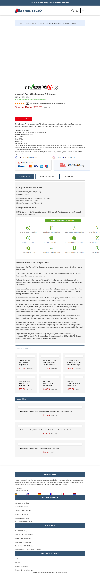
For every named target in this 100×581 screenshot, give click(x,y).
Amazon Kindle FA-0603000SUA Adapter (28, 550)
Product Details (24, 176)
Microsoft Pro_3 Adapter (22, 503)
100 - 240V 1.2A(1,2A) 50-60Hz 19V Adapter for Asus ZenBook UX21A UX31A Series (50, 383)
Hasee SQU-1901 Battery (23, 538)
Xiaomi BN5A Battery (21, 514)
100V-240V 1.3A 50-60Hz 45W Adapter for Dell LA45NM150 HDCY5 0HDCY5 (49, 363)
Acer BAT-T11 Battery (21, 507)
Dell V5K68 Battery (21, 531)
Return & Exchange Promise (24, 570)
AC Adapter (30, 23)
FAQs (16, 559)
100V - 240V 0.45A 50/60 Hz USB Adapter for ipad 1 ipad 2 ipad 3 (25, 383)
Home (20, 23)
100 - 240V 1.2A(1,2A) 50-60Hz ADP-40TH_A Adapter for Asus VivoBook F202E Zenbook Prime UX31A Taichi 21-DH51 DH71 (73, 383)
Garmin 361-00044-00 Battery (24, 546)
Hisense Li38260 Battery (22, 518)
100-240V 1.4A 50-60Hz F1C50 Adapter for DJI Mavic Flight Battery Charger (74, 363)
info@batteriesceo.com (22, 490)
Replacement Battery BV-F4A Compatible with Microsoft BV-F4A (40, 448)
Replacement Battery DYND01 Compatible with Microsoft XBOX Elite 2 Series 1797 (46, 411)
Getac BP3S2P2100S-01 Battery (25, 522)
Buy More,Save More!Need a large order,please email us (45, 103)
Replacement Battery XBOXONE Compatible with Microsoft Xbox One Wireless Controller (48, 430)
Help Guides (68, 176)
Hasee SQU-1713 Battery (23, 542)
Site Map (17, 562)
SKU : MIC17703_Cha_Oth (23, 97)
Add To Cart (23, 119)
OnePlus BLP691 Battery (23, 510)
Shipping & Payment (47, 176)
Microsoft (40, 23)
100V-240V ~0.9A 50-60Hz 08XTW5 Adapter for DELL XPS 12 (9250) (25, 363)
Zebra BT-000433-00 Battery (24, 534)
